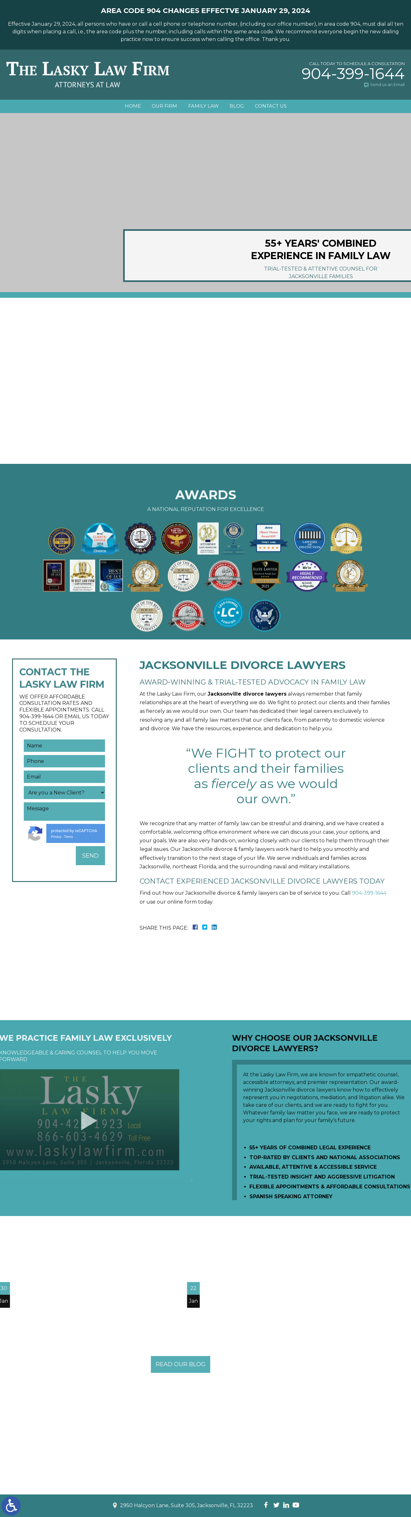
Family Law (203, 107)
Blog (239, 107)
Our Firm (162, 107)
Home (128, 107)
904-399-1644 (353, 73)
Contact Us (275, 107)
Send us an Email (387, 84)
